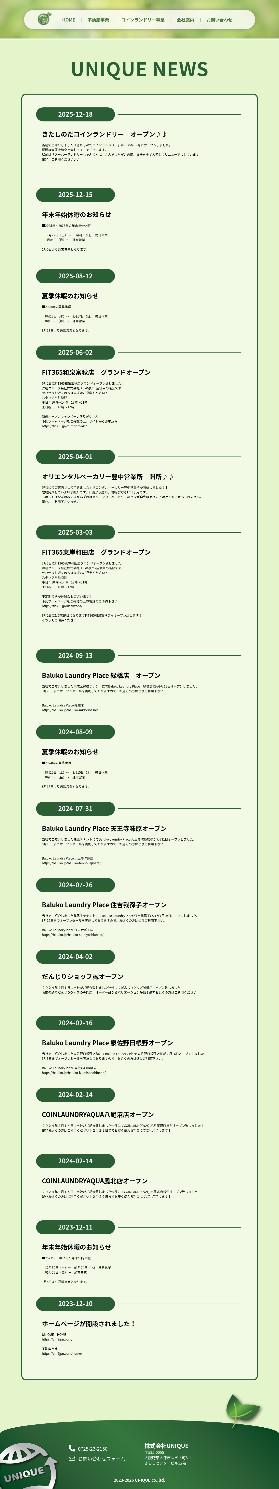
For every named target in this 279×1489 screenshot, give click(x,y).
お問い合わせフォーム (97, 1458)
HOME (68, 19)
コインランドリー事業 (143, 19)
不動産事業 (98, 19)
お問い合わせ (219, 19)
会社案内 (185, 19)
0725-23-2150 (88, 1448)
